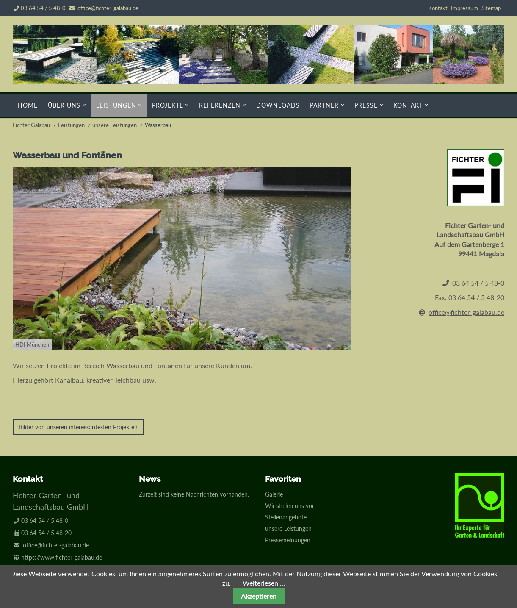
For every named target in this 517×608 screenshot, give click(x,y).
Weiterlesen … (264, 583)
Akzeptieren (258, 596)
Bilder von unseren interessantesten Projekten (78, 426)
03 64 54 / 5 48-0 (40, 8)
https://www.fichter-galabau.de (61, 557)
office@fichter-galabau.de (107, 8)
